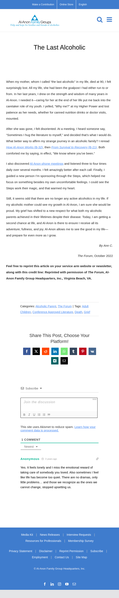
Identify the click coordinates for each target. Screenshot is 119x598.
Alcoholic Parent (46, 306)
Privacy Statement (20, 551)
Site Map (81, 557)
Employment (40, 557)
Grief (87, 312)
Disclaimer (45, 551)
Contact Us (62, 557)
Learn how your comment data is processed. (58, 428)
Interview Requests (79, 534)
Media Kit (27, 534)
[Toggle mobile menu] (110, 19)
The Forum (65, 306)
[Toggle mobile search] (100, 19)
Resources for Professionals (43, 540)
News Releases (50, 534)
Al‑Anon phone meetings (46, 163)
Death (78, 312)
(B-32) (24, 147)
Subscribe (96, 551)
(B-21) (74, 147)
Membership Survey (81, 540)
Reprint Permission (71, 551)
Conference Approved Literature (53, 312)
